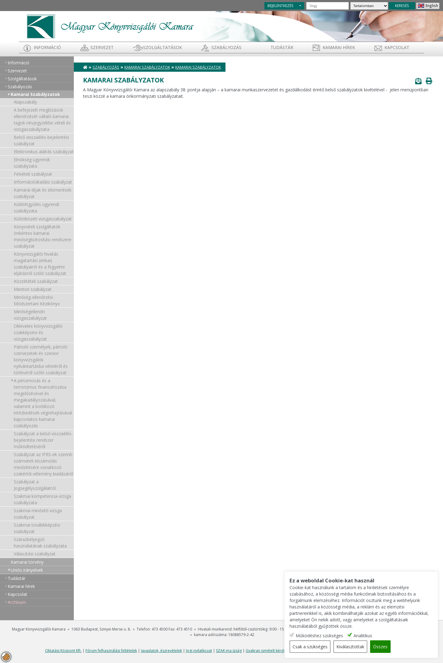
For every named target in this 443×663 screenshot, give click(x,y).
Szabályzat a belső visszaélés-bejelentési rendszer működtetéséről (43, 440)
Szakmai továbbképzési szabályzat (37, 528)
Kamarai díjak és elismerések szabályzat (42, 193)
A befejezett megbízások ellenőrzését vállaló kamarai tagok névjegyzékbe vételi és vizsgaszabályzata (42, 119)
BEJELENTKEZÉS (280, 5)
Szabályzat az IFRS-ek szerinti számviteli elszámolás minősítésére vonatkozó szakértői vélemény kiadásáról (43, 464)
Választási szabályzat (34, 554)
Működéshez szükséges (320, 635)
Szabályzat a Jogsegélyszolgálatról (35, 485)
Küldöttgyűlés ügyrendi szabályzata (36, 207)
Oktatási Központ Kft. (63, 650)
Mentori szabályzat (32, 289)
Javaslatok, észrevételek (161, 650)
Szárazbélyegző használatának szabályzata (40, 542)
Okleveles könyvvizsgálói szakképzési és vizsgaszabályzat (38, 332)
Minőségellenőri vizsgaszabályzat (30, 315)
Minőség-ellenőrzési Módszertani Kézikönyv (37, 300)
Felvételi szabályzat (33, 174)
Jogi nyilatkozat (199, 650)
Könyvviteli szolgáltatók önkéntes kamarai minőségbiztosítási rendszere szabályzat (42, 236)
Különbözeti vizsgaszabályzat (43, 219)
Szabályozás (106, 67)
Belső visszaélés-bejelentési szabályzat (41, 140)
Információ (47, 47)
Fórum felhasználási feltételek (111, 650)
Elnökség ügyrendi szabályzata (32, 163)
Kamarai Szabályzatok (35, 94)
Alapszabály (25, 102)
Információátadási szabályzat (43, 182)
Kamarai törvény (27, 562)
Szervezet (102, 47)
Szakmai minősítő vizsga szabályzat (38, 514)
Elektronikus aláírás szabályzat (44, 151)
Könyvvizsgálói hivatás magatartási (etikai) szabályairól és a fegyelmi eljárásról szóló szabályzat (40, 263)
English (432, 5)
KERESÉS (402, 5)
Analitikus (363, 635)
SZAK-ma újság (229, 650)
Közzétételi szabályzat (36, 281)
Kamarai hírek (339, 47)
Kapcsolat (396, 47)
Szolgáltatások (162, 47)
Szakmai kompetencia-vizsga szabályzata (42, 499)
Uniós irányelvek (27, 570)
